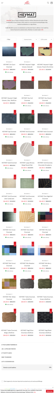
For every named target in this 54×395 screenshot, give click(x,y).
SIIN (42, 30)
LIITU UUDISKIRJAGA (7, 361)
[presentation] (15, 375)
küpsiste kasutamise (23, 381)
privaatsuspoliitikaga (36, 381)
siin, (35, 392)
